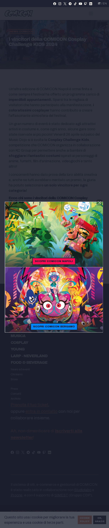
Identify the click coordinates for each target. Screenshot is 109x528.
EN (105, 3)
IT (99, 3)
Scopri (54, 261)
